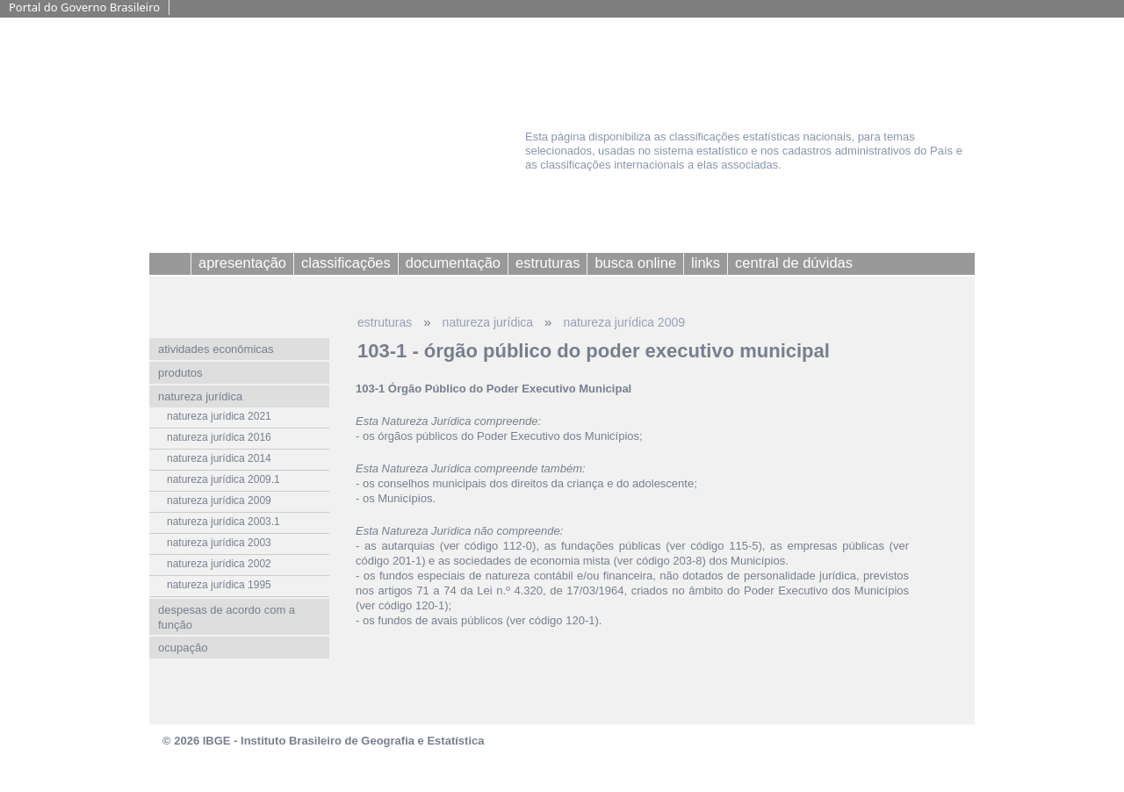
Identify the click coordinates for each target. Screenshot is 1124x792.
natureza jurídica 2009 (624, 322)
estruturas (384, 322)
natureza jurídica (488, 322)
